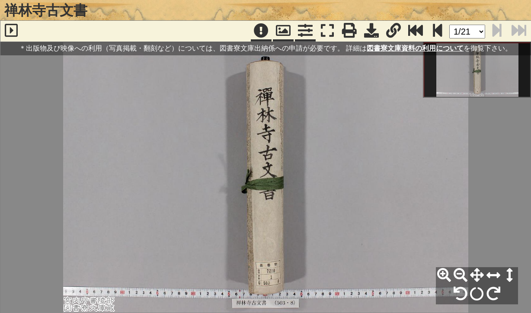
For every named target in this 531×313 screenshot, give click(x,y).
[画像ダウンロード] (371, 31)
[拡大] (444, 275)
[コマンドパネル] (305, 31)
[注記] (261, 31)
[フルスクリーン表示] (327, 31)
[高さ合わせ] (510, 275)
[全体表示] (477, 275)
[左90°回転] (460, 294)
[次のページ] (437, 31)
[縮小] (460, 275)
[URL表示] (393, 31)
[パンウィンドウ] (283, 31)
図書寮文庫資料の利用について (415, 48)
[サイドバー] (11, 31)
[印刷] (349, 31)
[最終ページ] (415, 31)
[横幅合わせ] (493, 275)
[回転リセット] (477, 294)
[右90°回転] (493, 294)
